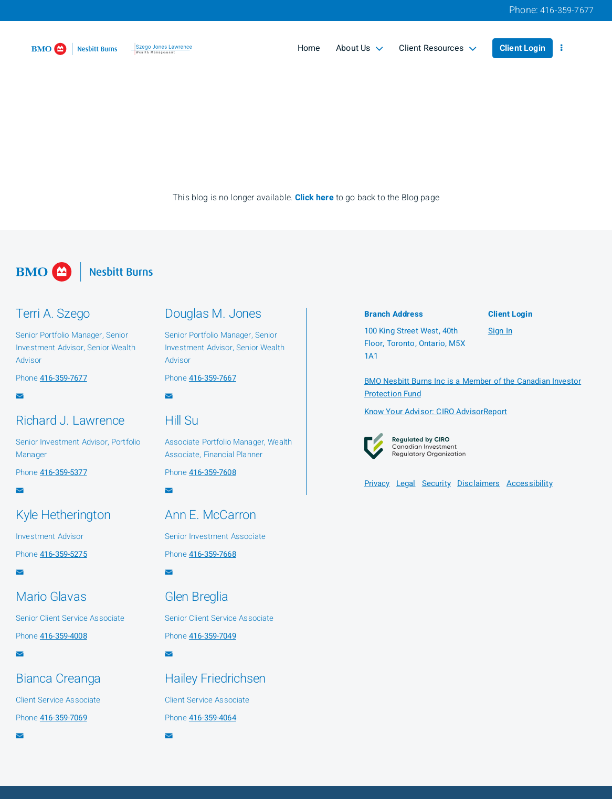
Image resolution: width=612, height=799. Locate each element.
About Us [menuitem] (359, 48)
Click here (315, 197)
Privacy (377, 483)
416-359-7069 (63, 718)
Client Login (522, 48)
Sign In (500, 331)
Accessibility (530, 483)
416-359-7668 (212, 554)
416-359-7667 (212, 378)
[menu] (561, 48)
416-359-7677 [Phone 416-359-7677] (567, 10)
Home (309, 48)
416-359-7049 (212, 636)
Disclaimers (478, 483)
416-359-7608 (212, 472)
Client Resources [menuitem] (438, 48)
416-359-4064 (212, 718)
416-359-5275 (63, 554)
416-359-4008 (63, 636)
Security (436, 483)
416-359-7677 (63, 378)
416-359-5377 (63, 472)
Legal (406, 483)
